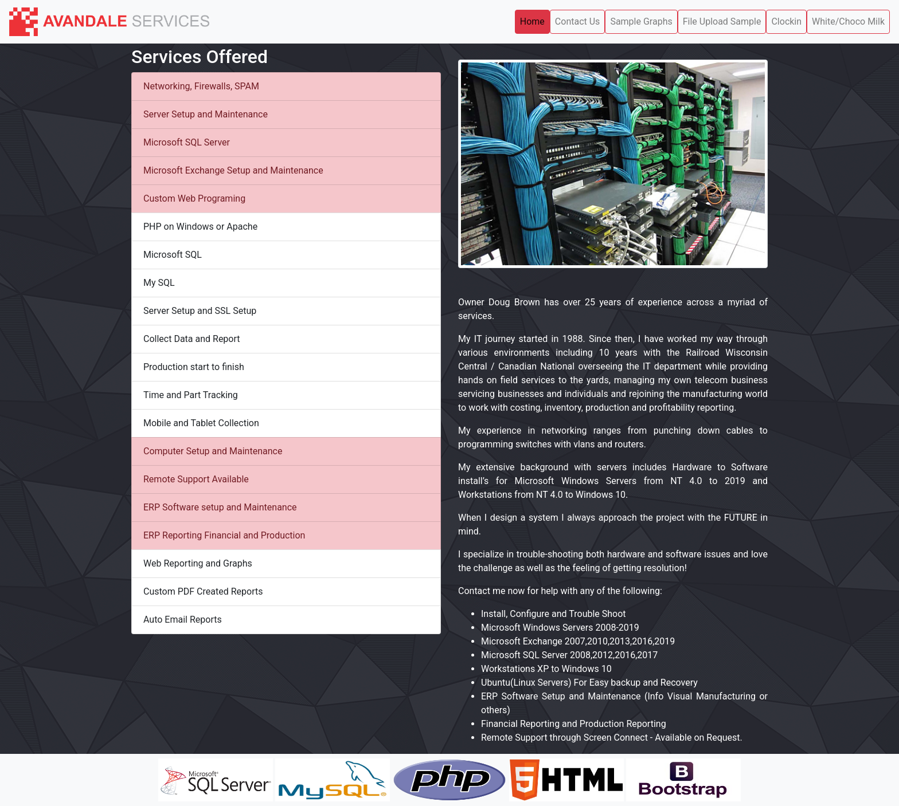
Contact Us (577, 21)
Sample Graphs (641, 21)
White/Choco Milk (848, 21)
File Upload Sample (722, 21)
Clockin (786, 21)
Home (532, 21)
